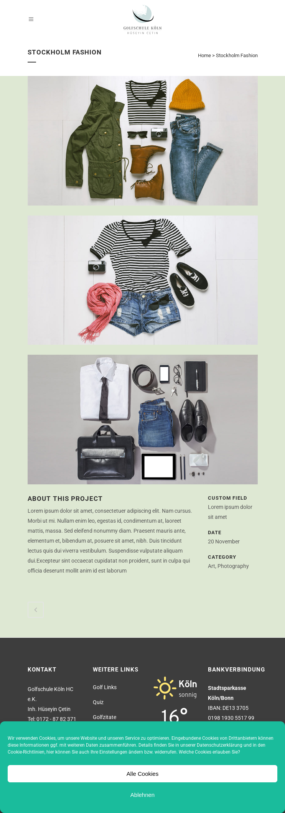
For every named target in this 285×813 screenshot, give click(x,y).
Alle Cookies (142, 773)
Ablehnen (142, 795)
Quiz (98, 702)
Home (204, 55)
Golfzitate (104, 717)
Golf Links (105, 687)
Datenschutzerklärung (219, 745)
